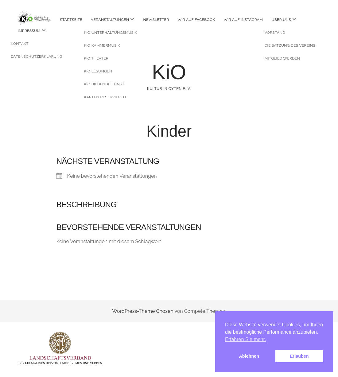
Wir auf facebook (196, 19)
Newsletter (156, 19)
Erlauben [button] (299, 356)
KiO (169, 72)
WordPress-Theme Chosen (142, 311)
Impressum (29, 31)
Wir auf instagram (243, 19)
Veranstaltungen (110, 19)
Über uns (281, 19)
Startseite (71, 19)
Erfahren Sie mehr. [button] (245, 339)
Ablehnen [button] (249, 356)
